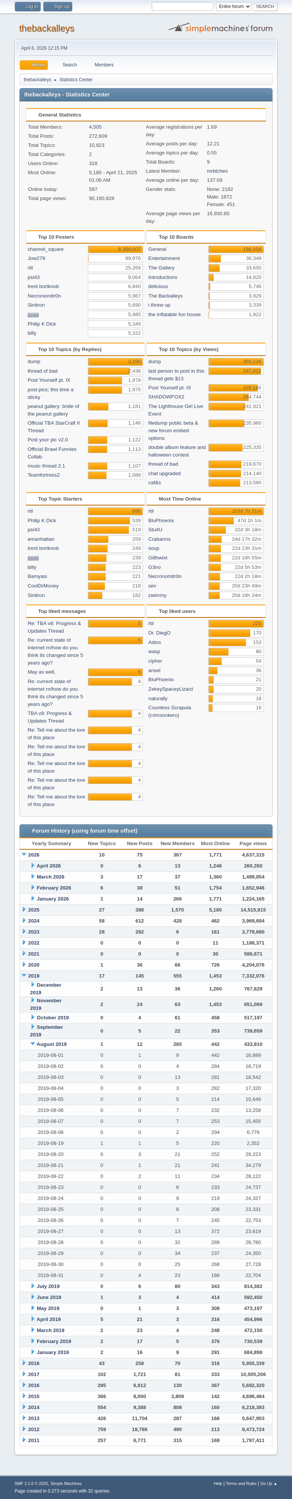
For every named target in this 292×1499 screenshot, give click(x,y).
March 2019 (51, 1330)
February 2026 (54, 888)
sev (152, 586)
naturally (157, 698)
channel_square (46, 249)
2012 (34, 1429)
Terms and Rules (241, 1483)
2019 (34, 976)
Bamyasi (37, 576)
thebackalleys (46, 28)
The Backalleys (165, 296)
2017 (34, 1374)
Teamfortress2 (44, 475)
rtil (30, 268)
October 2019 (53, 1017)
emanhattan (41, 539)
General (157, 249)
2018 (34, 1363)
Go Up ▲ (269, 1483)
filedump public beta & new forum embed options (173, 430)
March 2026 (51, 877)
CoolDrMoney (43, 586)
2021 (34, 954)
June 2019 (49, 1297)
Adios (154, 642)
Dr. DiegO (159, 633)
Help (218, 1483)
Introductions (162, 277)
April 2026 (48, 866)
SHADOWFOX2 (166, 397)
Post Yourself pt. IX (49, 380)
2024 (34, 921)
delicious (158, 286)
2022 (34, 943)
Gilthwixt (157, 558)
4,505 (95, 127)
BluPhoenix (161, 520)
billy (32, 333)
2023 (34, 932)
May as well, (42, 672)
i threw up (159, 305)
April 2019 (48, 1319)
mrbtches (217, 171)
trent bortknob (43, 286)
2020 (34, 965)
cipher (155, 661)
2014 (34, 1407)
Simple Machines (66, 1483)
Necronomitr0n (44, 296)
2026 (34, 855)
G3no (154, 567)
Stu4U (155, 529)
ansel (154, 670)
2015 (34, 1396)
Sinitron (36, 305)
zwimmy (157, 595)
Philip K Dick (42, 324)
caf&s (154, 482)
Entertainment (164, 258)
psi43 (34, 277)
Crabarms (159, 539)
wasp (154, 651)
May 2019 (48, 1308)
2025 (34, 910)
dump (34, 361)
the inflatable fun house (174, 314)
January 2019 (53, 1352)
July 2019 (48, 1286)
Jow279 (36, 258)
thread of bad (43, 371)
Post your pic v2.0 (48, 439)
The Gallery (161, 268)
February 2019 (54, 1341)
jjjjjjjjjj (33, 314)
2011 (34, 1440)
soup (153, 548)
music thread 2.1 (46, 466)
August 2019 (51, 1044)
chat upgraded (164, 473)
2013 (34, 1418)
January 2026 (53, 899)
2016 (34, 1385)
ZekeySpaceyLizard (170, 689)
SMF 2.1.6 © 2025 (31, 1483)
